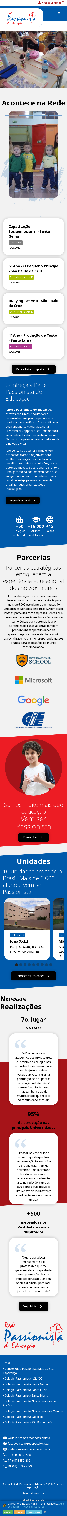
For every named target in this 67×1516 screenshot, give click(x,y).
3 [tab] (41, 115)
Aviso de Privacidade (33, 1493)
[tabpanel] (33, 159)
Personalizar (34, 1512)
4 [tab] (55, 115)
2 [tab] (26, 115)
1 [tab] (7, 115)
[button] (50, 3)
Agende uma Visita (22, 500)
